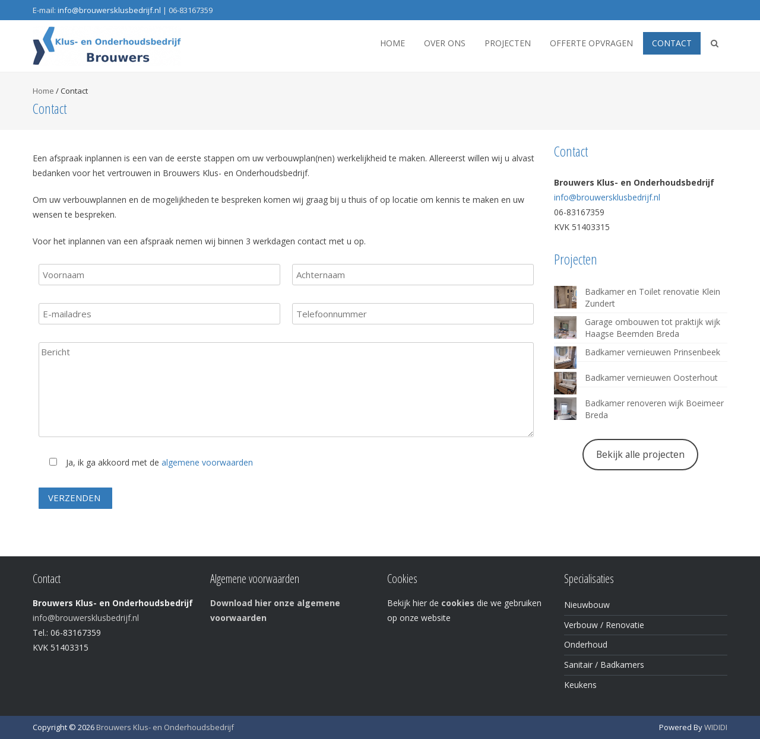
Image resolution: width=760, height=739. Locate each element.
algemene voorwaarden (207, 462)
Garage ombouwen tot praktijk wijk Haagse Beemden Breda (652, 327)
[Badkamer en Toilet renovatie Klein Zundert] (565, 297)
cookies (457, 603)
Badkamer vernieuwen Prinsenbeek (652, 352)
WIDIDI (715, 727)
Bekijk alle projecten (640, 454)
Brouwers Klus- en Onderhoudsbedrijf (165, 727)
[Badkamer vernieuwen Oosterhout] (565, 383)
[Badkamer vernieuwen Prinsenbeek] (565, 357)
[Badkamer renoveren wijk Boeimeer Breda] (565, 408)
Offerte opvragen (591, 43)
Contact (672, 43)
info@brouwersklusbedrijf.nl (109, 10)
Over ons (445, 43)
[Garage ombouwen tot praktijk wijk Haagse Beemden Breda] (565, 327)
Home (392, 43)
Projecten (507, 43)
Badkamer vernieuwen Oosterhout (651, 377)
